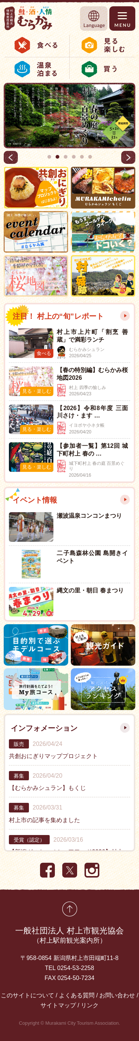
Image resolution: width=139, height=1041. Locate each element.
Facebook (47, 870)
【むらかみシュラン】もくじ (47, 788)
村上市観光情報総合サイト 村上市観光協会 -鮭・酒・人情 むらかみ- (28, 18)
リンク (90, 1005)
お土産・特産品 (104, 69)
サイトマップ (58, 1005)
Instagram (92, 870)
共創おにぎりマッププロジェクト (53, 756)
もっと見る (125, 316)
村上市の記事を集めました (44, 820)
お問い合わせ (117, 995)
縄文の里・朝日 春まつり (90, 590)
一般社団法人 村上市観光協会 (69, 936)
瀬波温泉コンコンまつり (89, 516)
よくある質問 (77, 995)
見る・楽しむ (104, 45)
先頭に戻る (69, 909)
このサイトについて (27, 995)
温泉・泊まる (36, 69)
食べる (36, 45)
